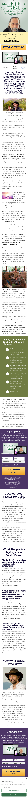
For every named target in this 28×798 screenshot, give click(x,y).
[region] (14, 787)
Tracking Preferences (14, 790)
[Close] (26, 778)
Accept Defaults (14, 794)
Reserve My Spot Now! (13, 471)
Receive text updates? (10, 465)
